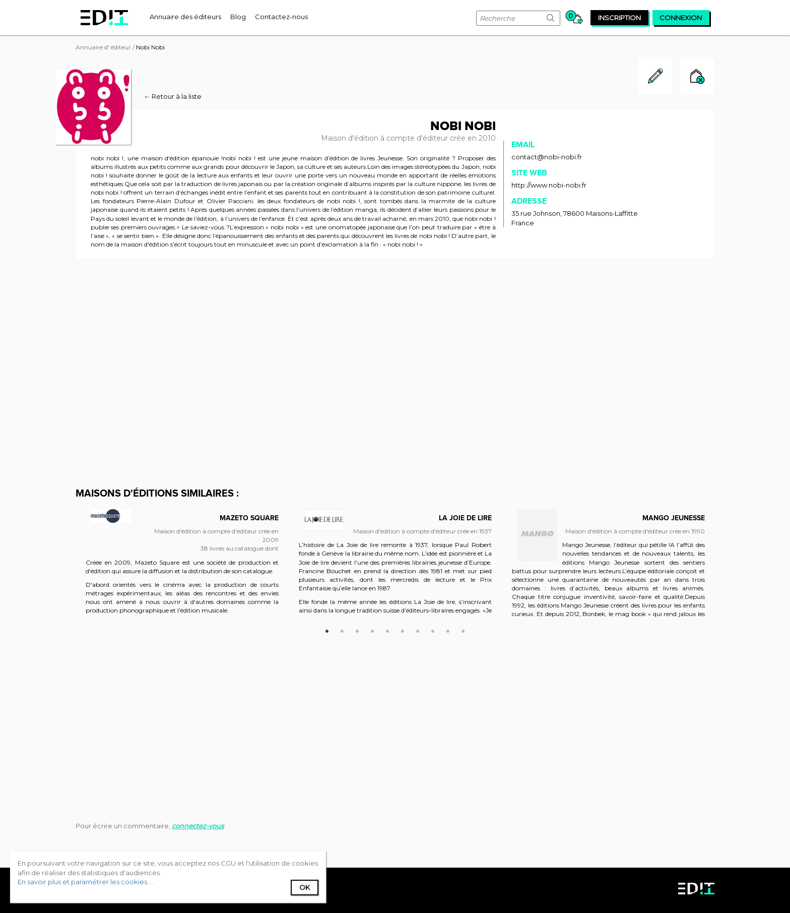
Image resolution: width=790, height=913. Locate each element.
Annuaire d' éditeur (103, 47)
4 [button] (372, 630)
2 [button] (342, 630)
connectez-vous (198, 826)
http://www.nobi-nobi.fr (548, 185)
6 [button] (403, 630)
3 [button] (357, 630)
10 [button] (463, 630)
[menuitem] (185, 17)
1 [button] (327, 630)
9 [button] (448, 630)
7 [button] (418, 630)
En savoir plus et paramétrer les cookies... (85, 882)
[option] (182, 568)
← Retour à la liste (173, 96)
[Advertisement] (395, 341)
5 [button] (387, 630)
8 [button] (433, 630)
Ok (304, 887)
